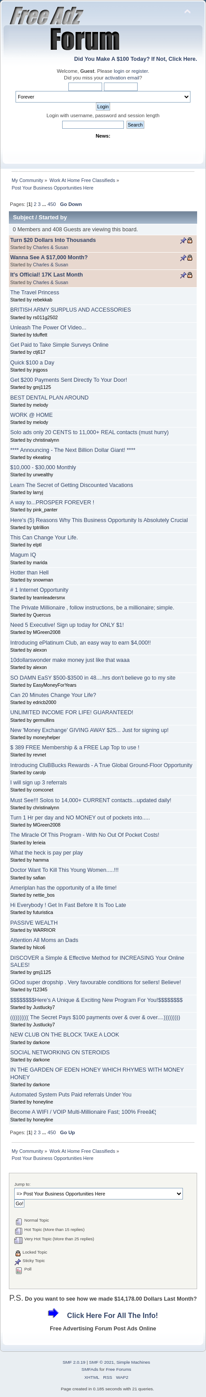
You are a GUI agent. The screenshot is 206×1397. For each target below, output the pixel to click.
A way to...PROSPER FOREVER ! (52, 502)
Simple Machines (133, 1362)
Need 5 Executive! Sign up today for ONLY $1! (67, 625)
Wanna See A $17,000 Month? (49, 257)
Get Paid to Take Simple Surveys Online (59, 345)
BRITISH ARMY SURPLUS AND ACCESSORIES (70, 310)
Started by (53, 217)
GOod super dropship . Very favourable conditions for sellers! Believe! (95, 982)
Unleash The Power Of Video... (48, 328)
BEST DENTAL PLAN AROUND (49, 398)
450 (52, 204)
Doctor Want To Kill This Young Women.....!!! (64, 870)
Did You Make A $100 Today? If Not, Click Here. (135, 59)
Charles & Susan (50, 247)
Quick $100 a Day (32, 363)
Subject (23, 217)
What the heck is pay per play (46, 853)
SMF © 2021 (101, 1362)
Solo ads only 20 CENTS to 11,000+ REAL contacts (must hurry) (89, 432)
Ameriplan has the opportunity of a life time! (63, 888)
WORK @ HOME (31, 415)
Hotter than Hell (29, 573)
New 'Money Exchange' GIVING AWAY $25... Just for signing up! (89, 730)
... (45, 204)
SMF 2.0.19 (74, 1362)
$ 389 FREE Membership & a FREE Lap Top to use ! (74, 747)
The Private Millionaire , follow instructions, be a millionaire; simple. (92, 608)
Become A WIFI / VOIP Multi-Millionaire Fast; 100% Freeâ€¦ (83, 1112)
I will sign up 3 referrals (38, 783)
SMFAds (90, 1369)
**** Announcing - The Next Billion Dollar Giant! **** (72, 450)
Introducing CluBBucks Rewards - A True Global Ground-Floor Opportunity (101, 765)
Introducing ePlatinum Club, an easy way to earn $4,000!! (80, 643)
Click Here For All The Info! (112, 1315)
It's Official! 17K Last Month (46, 275)
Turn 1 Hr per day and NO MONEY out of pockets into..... (80, 818)
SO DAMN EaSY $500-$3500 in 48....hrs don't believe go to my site (92, 678)
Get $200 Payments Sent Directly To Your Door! (68, 380)
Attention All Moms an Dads (44, 940)
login (119, 71)
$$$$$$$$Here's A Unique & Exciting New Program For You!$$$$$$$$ (96, 1000)
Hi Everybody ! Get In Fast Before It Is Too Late (68, 905)
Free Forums (118, 1369)
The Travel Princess (34, 292)
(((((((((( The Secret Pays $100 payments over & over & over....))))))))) (95, 1017)
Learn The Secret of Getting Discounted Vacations (71, 485)
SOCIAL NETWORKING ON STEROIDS (60, 1052)
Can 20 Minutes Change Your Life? (53, 695)
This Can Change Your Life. (44, 537)
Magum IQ (23, 555)
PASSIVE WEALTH (34, 923)
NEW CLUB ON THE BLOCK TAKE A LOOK (64, 1035)
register (139, 71)
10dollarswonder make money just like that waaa (70, 660)
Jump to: (22, 1184)
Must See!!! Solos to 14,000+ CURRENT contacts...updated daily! (90, 800)
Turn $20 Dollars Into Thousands (53, 240)
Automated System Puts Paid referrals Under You (70, 1095)
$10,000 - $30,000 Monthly (43, 467)
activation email (122, 77)
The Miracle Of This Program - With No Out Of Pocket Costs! (84, 835)
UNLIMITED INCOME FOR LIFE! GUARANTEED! (71, 712)
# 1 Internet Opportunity (39, 590)
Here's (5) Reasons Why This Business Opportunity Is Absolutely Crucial (99, 520)
